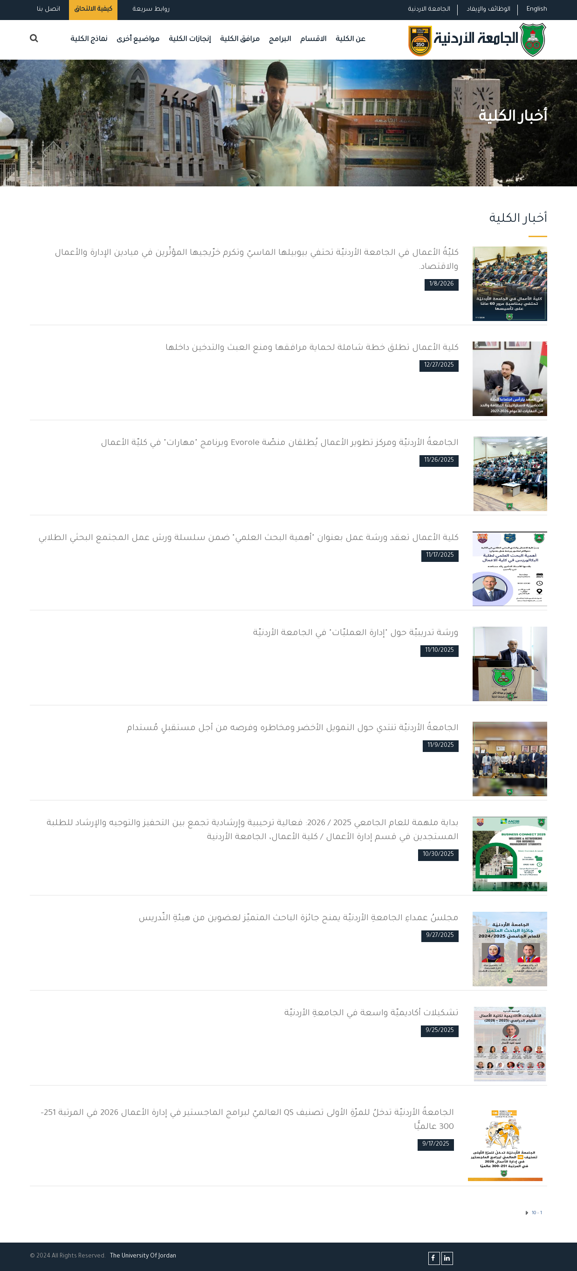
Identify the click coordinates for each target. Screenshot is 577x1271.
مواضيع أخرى (138, 40)
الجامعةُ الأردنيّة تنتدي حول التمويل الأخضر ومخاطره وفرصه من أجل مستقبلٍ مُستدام (293, 728)
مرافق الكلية (240, 40)
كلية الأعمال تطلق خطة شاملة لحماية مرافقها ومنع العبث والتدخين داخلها (312, 348)
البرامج (280, 40)
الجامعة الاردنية (429, 9)
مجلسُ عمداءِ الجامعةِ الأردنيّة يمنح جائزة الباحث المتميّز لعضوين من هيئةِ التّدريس (298, 918)
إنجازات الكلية (190, 40)
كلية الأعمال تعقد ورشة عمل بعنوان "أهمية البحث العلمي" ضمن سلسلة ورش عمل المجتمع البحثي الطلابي (248, 538)
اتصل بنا (48, 9)
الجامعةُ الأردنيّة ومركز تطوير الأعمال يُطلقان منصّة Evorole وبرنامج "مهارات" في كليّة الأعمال (280, 443)
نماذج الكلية (88, 40)
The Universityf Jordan (143, 1256)
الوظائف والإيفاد (488, 9)
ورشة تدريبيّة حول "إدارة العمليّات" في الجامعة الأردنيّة (356, 633)
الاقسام (313, 40)
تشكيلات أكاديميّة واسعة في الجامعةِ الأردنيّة (371, 1013)
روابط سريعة (150, 9)
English (537, 9)
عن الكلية (350, 40)
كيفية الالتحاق (93, 9)
